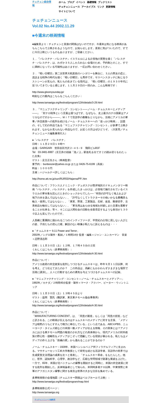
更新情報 (110, 6)
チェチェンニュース (69, 6)
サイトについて (67, 11)
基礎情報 (91, 2)
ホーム (62, 2)
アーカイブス (88, 6)
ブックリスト (105, 2)
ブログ (70, 2)
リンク (100, 6)
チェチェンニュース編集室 (45, 399)
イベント (80, 2)
